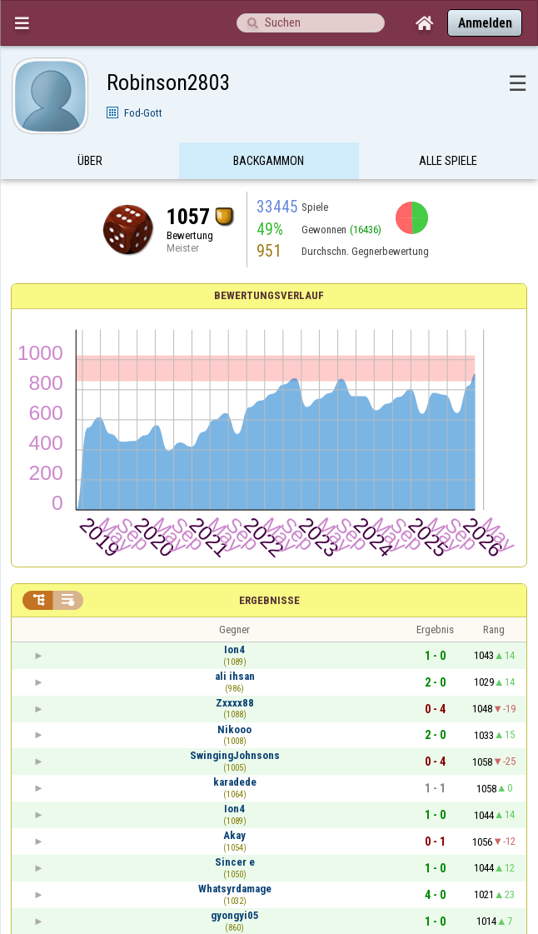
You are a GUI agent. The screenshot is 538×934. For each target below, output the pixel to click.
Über (89, 160)
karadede (235, 782)
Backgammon (268, 160)
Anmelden (485, 23)
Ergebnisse (269, 600)
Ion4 (234, 649)
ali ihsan (235, 676)
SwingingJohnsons (235, 755)
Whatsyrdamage (234, 888)
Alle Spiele (448, 160)
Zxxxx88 (235, 703)
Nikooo (234, 729)
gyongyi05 (235, 915)
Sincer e (235, 862)
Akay (234, 835)
